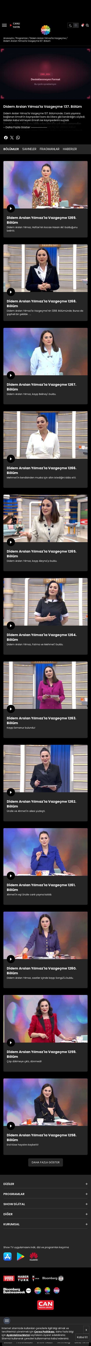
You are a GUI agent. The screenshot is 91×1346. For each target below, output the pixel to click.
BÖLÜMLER (11, 149)
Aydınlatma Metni (18, 1335)
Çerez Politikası (44, 1331)
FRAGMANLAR (50, 149)
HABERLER (70, 149)
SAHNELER (29, 149)
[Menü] (4, 25)
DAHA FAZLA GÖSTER (46, 1162)
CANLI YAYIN (14, 25)
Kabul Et (82, 1337)
